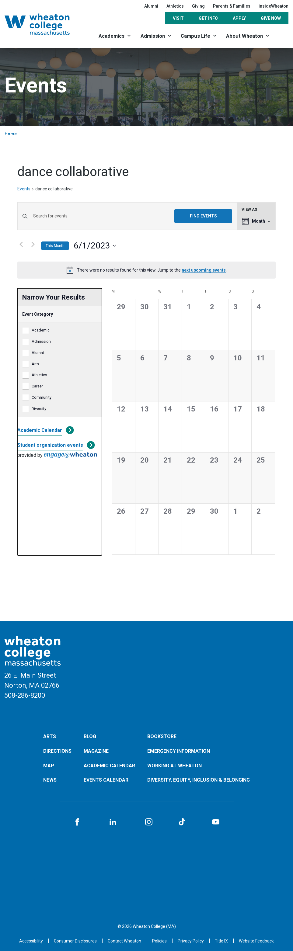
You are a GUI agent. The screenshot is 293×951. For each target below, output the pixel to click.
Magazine (96, 751)
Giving (198, 6)
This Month (55, 246)
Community (41, 397)
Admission (153, 36)
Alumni (151, 6)
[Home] (44, 24)
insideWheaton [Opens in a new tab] (273, 6)
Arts (35, 364)
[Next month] (33, 244)
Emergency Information (178, 751)
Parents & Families (231, 6)
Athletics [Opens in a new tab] (175, 6)
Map (48, 766)
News (50, 780)
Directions (57, 751)
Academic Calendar (39, 430)
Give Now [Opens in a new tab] (271, 18)
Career (37, 386)
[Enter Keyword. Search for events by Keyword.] (96, 216)
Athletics (39, 375)
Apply (239, 18)
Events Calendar (106, 780)
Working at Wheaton (174, 766)
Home (11, 133)
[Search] (281, 35)
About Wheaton (244, 36)
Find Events (203, 215)
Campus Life (195, 36)
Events (23, 188)
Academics (111, 36)
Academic (41, 330)
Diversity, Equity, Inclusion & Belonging (198, 780)
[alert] (146, 270)
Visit (178, 18)
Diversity (39, 408)
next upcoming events (204, 270)
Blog (90, 736)
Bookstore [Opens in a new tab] (161, 736)
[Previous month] (21, 244)
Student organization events (50, 445)
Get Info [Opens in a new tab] (208, 18)
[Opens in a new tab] (124, 941)
